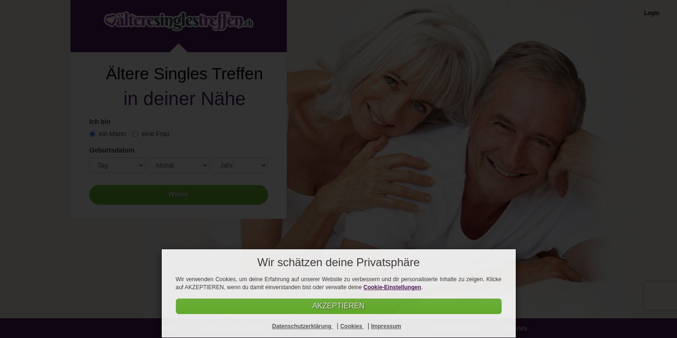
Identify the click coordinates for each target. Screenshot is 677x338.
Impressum (386, 326)
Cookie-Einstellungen (392, 287)
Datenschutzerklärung (302, 326)
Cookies (352, 326)
